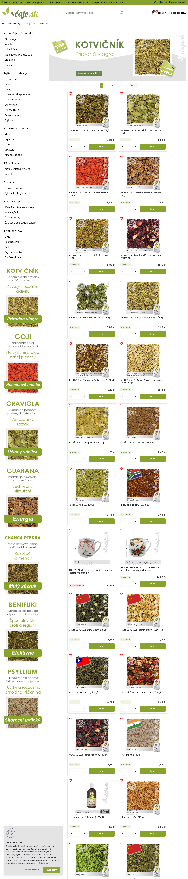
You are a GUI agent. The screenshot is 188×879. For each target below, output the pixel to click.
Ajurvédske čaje (13, 115)
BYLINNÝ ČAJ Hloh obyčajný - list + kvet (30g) (66, 195)
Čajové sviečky (12, 217)
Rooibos (9, 84)
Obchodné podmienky (158, 853)
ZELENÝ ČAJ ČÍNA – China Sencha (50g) (99, 513)
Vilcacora (9, 149)
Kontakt (44, 23)
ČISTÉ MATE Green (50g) (64, 323)
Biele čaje (10, 59)
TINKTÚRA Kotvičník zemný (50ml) (133, 450)
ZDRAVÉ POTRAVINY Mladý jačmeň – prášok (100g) (65, 513)
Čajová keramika (13, 252)
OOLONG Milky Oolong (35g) (131, 388)
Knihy (8, 246)
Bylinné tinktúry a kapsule (18, 193)
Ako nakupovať (63, 853)
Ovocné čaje (11, 78)
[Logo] (20, 12)
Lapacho (9, 139)
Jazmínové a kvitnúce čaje (18, 54)
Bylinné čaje (11, 104)
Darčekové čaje (13, 257)
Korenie (9, 174)
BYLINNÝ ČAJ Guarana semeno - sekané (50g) (167, 131)
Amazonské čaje (13, 154)
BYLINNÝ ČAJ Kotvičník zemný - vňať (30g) (166, 195)
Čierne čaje (10, 39)
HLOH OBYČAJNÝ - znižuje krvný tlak (72, 546)
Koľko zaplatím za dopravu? (90, 2)
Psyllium (9, 120)
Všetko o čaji (14, 23)
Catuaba (9, 144)
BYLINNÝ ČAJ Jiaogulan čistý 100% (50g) (132, 195)
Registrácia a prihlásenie (67, 850)
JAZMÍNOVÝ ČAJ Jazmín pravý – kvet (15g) (98, 388)
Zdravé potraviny (14, 188)
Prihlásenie (162, 2)
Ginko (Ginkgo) (12, 99)
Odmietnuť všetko (31, 870)
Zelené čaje (11, 49)
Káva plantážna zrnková (17, 168)
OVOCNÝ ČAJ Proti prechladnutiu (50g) (165, 388)
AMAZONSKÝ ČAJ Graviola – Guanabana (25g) (99, 131)
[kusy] (57, 147)
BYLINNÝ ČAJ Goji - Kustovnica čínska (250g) (133, 131)
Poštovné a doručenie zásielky (116, 850)
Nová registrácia (178, 2)
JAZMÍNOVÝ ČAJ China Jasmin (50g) (63, 388)
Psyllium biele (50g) (96, 449)
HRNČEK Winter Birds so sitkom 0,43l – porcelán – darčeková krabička (167, 325)
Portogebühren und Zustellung (116, 860)
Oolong (9, 64)
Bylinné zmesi (12, 109)
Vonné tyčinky (12, 212)
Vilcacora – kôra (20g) (166, 449)
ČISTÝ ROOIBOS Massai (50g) (97, 324)
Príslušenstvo (12, 241)
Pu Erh (8, 44)
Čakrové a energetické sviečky (20, 222)
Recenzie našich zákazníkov (61, 2)
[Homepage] (3, 23)
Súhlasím (52, 869)
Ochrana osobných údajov (161, 857)
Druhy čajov (30, 23)
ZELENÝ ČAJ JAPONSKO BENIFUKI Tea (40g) (166, 513)
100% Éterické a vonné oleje (19, 207)
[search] (121, 13)
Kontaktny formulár (157, 860)
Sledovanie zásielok (111, 853)
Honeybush (11, 89)
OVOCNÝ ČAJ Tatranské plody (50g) (64, 450)
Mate (7, 134)
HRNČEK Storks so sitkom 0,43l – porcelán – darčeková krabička (133, 326)
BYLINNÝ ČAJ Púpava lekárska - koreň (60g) (63, 259)
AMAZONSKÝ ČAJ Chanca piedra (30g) (65, 131)
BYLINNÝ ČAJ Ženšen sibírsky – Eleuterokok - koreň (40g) (97, 260)
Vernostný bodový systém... (65, 804)
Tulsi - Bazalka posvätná (17, 94)
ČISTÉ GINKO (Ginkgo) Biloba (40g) (131, 259)
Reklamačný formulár (66, 857)
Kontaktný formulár (115, 2)
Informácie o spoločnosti (160, 850)
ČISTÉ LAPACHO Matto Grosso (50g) (166, 259)
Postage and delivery (112, 857)
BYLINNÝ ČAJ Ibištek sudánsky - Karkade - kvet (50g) (99, 195)
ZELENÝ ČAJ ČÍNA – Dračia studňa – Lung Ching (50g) (134, 513)
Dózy (7, 236)
